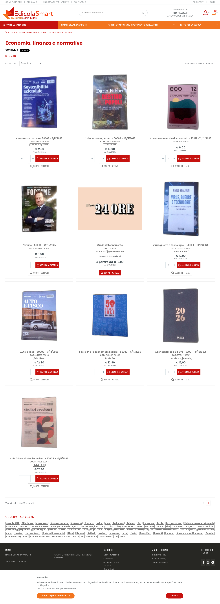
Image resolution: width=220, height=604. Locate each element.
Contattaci (108, 569)
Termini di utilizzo (160, 562)
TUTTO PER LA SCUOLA (190, 25)
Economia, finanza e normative (56, 32)
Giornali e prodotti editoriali (24, 32)
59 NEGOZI (180, 13)
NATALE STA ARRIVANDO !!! (74, 25)
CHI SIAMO (32, 2)
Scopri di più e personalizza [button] (56, 595)
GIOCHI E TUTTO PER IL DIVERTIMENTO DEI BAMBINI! (133, 25)
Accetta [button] (174, 595)
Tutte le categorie (14, 25)
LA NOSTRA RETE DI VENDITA (55, 2)
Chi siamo (108, 558)
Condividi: (11, 50)
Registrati (198, 2)
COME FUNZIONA (13, 2)
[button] (206, 13)
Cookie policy (159, 558)
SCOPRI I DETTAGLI (39, 165)
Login (212, 2)
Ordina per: (11, 63)
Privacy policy (159, 554)
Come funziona (111, 554)
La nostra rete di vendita (111, 564)
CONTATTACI (80, 2)
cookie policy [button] (43, 585)
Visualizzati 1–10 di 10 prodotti (199, 63)
